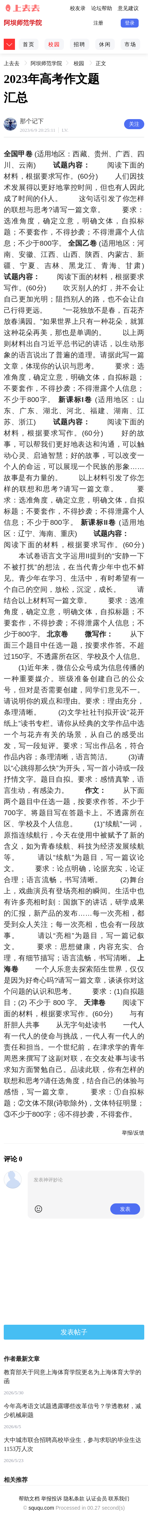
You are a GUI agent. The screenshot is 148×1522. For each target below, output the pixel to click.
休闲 (105, 44)
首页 (29, 44)
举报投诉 (51, 1499)
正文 (101, 63)
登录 (130, 23)
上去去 (11, 62)
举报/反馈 (133, 1133)
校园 (54, 44)
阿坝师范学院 (23, 22)
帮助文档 (29, 1499)
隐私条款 (74, 1499)
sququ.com (41, 1508)
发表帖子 (74, 1332)
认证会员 (96, 1499)
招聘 (80, 44)
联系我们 (118, 1499)
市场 (130, 44)
